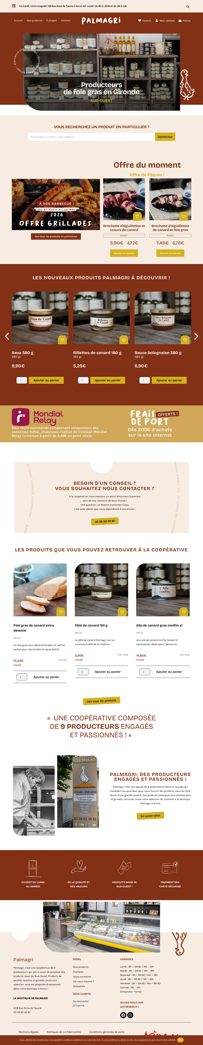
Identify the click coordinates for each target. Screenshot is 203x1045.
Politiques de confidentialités (64, 1031)
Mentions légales (28, 1031)
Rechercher (165, 137)
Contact (65, 20)
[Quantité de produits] (21, 380)
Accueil (18, 20)
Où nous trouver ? (83, 981)
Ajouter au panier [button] (124, 253)
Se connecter (80, 1001)
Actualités (79, 986)
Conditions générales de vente (106, 1031)
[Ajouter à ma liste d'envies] (137, 216)
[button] (188, 6)
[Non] (199, 1040)
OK (180, 1040)
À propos (51, 20)
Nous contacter (82, 976)
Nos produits (34, 20)
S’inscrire (78, 1005)
